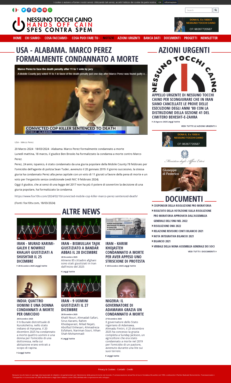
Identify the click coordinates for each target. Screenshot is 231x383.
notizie (108, 38)
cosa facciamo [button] (56, 38)
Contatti (121, 369)
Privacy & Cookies (106, 369)
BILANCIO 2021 (162, 241)
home (17, 38)
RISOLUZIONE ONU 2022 (167, 226)
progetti (190, 38)
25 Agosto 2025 (160, 122)
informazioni (170, 2)
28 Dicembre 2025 (26, 266)
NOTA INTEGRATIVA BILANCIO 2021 (174, 236)
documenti (172, 38)
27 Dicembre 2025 (113, 319)
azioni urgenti (129, 38)
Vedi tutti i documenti (202, 251)
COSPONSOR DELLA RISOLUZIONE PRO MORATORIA (182, 205)
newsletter (209, 38)
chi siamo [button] (33, 38)
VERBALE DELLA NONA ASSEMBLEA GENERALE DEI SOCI (184, 246)
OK (159, 2)
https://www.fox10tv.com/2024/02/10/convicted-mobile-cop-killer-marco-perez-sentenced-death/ (76, 196)
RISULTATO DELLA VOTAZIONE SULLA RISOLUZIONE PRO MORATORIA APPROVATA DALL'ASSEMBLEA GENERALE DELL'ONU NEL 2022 (182, 216)
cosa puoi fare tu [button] (86, 38)
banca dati (152, 38)
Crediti (130, 369)
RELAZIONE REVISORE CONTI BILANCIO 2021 (178, 231)
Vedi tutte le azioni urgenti (198, 126)
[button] (16, 10)
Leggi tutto (41, 265)
